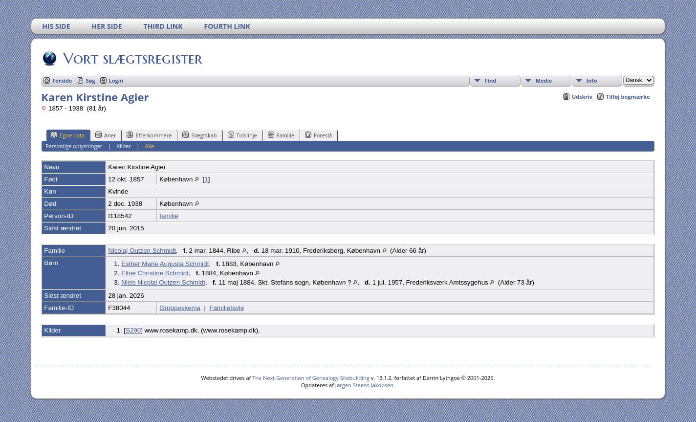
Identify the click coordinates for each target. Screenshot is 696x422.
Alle (149, 146)
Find (491, 80)
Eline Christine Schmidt (155, 273)
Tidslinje (242, 135)
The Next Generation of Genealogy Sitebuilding (311, 377)
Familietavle (226, 307)
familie (168, 216)
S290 (133, 330)
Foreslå (318, 135)
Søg (90, 80)
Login (116, 80)
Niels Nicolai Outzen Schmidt (163, 282)
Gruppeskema (179, 307)
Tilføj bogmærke (628, 96)
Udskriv (582, 96)
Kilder (123, 146)
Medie (544, 80)
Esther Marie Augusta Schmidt (165, 263)
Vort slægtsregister (132, 58)
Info (592, 80)
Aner (105, 135)
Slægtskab (199, 135)
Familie (281, 135)
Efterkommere (149, 135)
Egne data (68, 135)
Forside (62, 80)
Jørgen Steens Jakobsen (364, 385)
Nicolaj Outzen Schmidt (142, 250)
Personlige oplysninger (73, 146)
